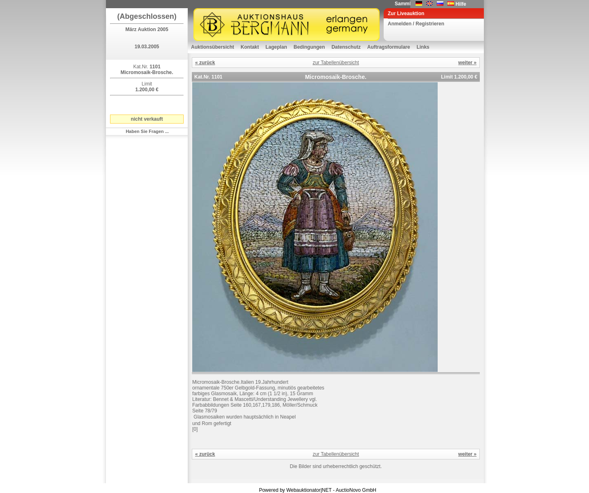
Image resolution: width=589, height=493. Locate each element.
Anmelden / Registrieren (416, 24)
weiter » (467, 62)
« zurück (205, 62)
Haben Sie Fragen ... (147, 131)
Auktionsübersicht (212, 47)
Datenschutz (345, 47)
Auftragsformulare (388, 47)
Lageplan (276, 47)
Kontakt (250, 47)
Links (422, 47)
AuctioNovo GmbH (356, 490)
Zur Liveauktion (406, 13)
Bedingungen (309, 47)
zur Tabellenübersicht (335, 62)
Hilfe (461, 4)
